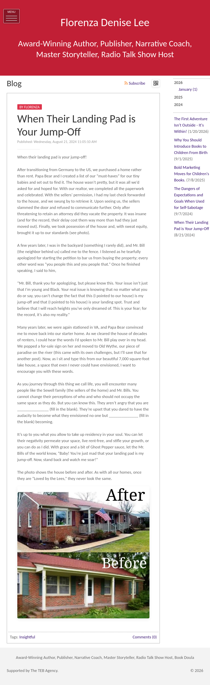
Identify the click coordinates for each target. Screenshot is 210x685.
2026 (191, 86)
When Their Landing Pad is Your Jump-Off (76, 125)
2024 (178, 104)
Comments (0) (145, 637)
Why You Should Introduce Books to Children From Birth (190, 146)
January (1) (187, 89)
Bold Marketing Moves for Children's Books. (191, 174)
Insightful (27, 637)
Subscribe (134, 83)
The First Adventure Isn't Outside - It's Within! (190, 125)
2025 (178, 97)
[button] (11, 16)
